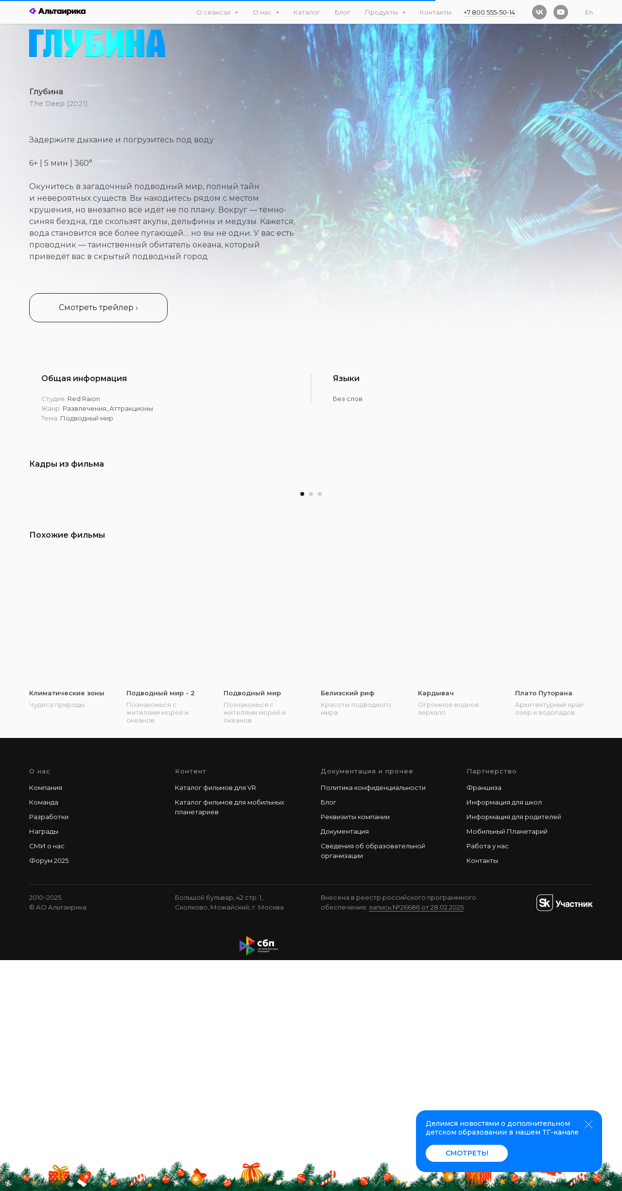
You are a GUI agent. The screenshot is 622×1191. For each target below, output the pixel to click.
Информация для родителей (513, 1047)
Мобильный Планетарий (507, 1062)
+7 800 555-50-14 (489, 12)
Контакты (435, 12)
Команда (43, 1032)
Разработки (49, 1047)
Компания (45, 1018)
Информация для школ (504, 1032)
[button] (98, 307)
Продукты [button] (382, 12)
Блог (342, 12)
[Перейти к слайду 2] (311, 725)
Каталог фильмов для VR (215, 1018)
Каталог (307, 12)
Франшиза (483, 1018)
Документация (345, 1062)
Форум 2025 (49, 1091)
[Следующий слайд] (595, 594)
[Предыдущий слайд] (27, 594)
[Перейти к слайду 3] (320, 725)
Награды (43, 1062)
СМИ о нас (47, 1076)
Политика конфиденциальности (373, 1018)
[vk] (539, 12)
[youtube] (560, 12)
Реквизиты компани (353, 1047)
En (589, 12)
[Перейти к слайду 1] (302, 725)
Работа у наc (487, 1076)
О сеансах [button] (214, 12)
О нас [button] (263, 12)
